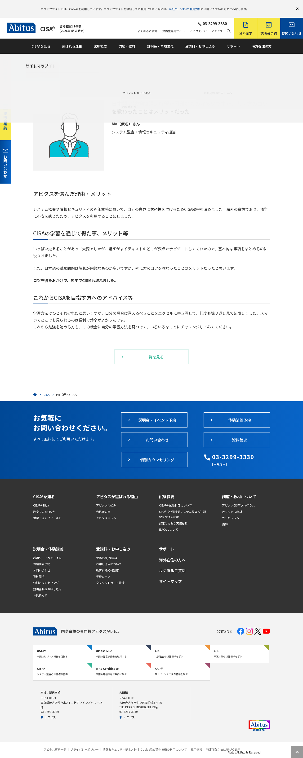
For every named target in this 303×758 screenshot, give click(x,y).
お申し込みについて (109, 557)
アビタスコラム (106, 511)
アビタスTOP (198, 24)
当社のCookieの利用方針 (185, 5)
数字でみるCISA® (43, 505)
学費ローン (103, 570)
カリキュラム (230, 511)
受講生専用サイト (173, 24)
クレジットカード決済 (110, 576)
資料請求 (39, 570)
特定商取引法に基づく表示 (223, 742)
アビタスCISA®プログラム (238, 498)
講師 (225, 517)
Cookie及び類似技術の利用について (164, 742)
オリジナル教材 (232, 505)
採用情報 (196, 742)
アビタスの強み (106, 498)
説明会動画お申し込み (47, 582)
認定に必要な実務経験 (173, 516)
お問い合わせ (41, 563)
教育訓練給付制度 (107, 563)
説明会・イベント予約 (47, 551)
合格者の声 (103, 505)
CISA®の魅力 (41, 498)
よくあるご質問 (147, 24)
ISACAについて (168, 522)
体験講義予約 (41, 557)
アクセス (217, 24)
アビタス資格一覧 (55, 742)
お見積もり (40, 588)
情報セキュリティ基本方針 (120, 742)
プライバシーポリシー (84, 742)
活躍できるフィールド (47, 511)
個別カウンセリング (46, 576)
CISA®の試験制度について (175, 498)
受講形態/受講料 (106, 551)
